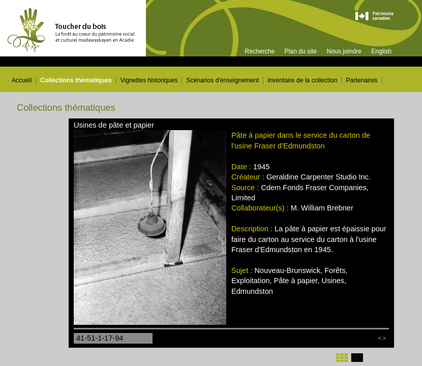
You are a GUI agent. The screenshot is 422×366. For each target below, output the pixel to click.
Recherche (260, 51)
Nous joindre (343, 51)
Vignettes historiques (149, 80)
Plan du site (301, 51)
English (381, 51)
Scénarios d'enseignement (222, 80)
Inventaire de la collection (302, 80)
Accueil (22, 80)
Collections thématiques (76, 80)
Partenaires (361, 80)
